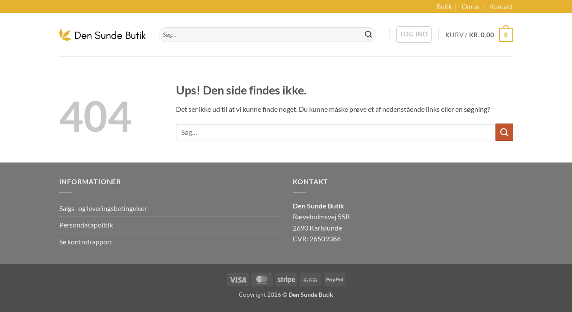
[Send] (368, 34)
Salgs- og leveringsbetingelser (103, 208)
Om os (471, 6)
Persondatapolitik (86, 225)
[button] (413, 34)
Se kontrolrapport (85, 241)
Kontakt (501, 6)
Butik (444, 6)
